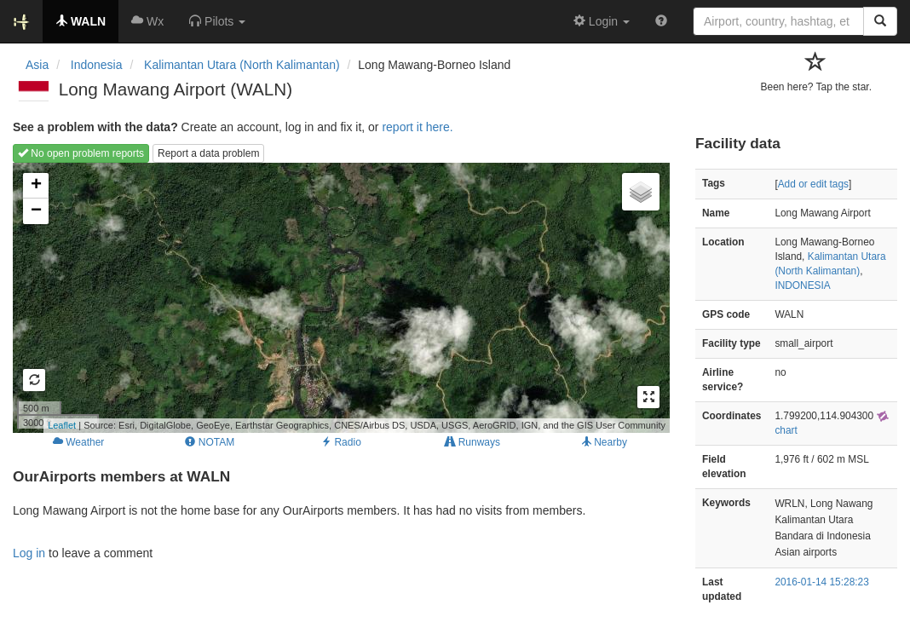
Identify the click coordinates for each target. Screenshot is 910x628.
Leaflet (62, 425)
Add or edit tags (813, 184)
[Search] (880, 21)
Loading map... (339, 297)
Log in (29, 553)
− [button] (36, 211)
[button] (217, 21)
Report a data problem (208, 153)
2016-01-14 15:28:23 (821, 582)
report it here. (417, 127)
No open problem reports (81, 153)
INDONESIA (802, 285)
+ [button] (36, 186)
